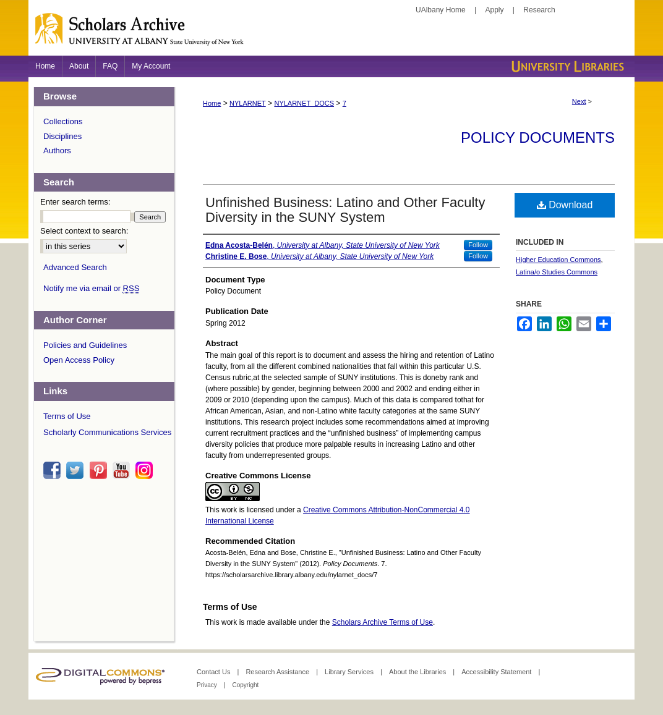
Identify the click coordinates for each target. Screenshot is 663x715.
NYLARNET (247, 103)
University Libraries (566, 66)
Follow (478, 244)
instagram (145, 470)
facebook (53, 470)
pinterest (100, 470)
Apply (494, 10)
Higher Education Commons (558, 259)
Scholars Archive (331, 34)
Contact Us (214, 671)
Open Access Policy (78, 360)
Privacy (208, 685)
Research (539, 10)
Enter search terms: (75, 201)
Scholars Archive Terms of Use (382, 622)
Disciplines (62, 136)
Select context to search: (84, 230)
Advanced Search (75, 267)
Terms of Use (67, 416)
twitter (76, 470)
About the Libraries (418, 671)
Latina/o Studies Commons (556, 272)
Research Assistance (278, 671)
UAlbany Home (441, 10)
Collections (63, 121)
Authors (57, 150)
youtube (123, 470)
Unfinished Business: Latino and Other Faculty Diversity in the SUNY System (345, 210)
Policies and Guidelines (85, 345)
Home (212, 103)
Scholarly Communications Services (107, 432)
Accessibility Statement (497, 671)
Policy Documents (538, 137)
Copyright (245, 685)
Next (579, 101)
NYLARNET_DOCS (304, 103)
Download (565, 205)
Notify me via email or (91, 289)
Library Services (350, 671)
